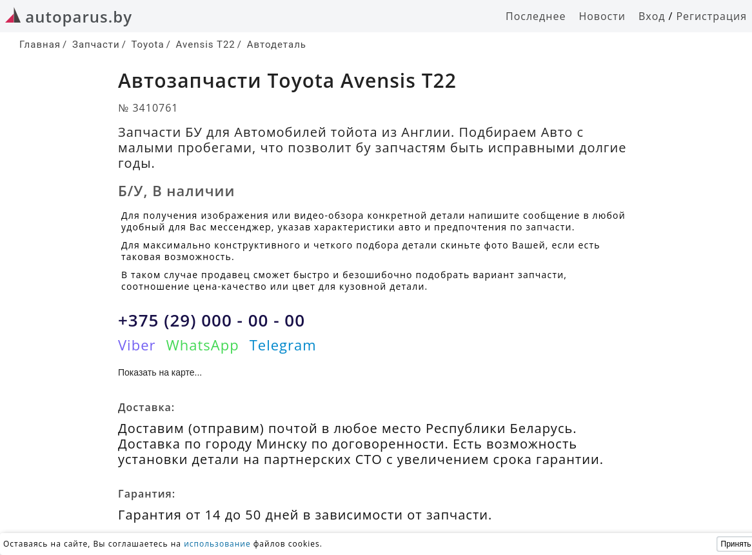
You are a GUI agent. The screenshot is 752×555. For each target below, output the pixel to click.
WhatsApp (202, 344)
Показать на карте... (160, 372)
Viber (136, 344)
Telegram (283, 344)
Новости (602, 16)
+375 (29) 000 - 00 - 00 (211, 320)
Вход (652, 16)
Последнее (536, 16)
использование (217, 543)
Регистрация (711, 16)
